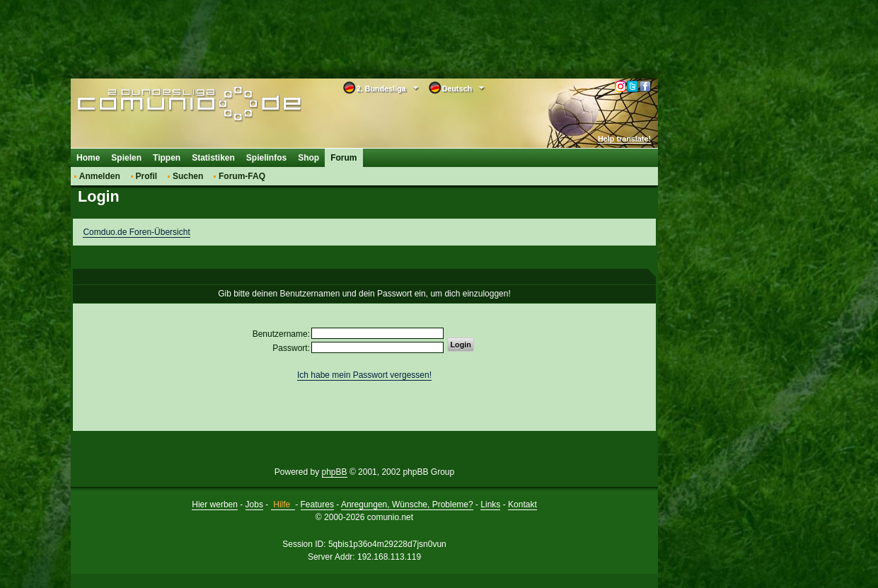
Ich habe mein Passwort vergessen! (364, 375)
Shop (308, 158)
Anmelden (99, 176)
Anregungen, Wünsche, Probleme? (407, 504)
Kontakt (522, 504)
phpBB (334, 472)
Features (317, 504)
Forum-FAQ (242, 176)
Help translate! (624, 138)
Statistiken (213, 158)
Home (88, 158)
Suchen (188, 176)
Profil (147, 176)
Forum (343, 158)
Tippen (166, 158)
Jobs (254, 504)
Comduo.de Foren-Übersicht (136, 232)
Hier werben (215, 504)
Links (490, 504)
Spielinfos (266, 158)
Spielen (126, 158)
